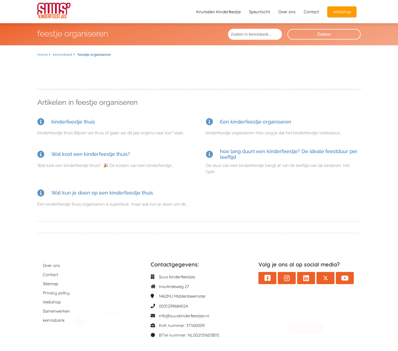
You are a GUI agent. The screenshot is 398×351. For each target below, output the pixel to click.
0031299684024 (173, 306)
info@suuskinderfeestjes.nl (184, 315)
